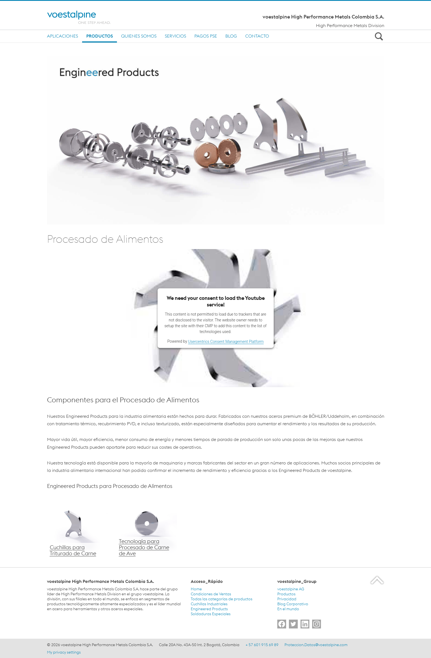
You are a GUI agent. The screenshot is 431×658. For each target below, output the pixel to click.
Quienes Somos (138, 36)
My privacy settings (64, 652)
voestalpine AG (290, 588)
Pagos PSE (205, 36)
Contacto (257, 36)
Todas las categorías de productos (221, 598)
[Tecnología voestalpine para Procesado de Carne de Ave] (146, 528)
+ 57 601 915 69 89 (261, 644)
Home (196, 588)
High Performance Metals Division (350, 25)
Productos (99, 36)
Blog (231, 36)
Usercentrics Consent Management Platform (225, 341)
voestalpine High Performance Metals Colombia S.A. (323, 17)
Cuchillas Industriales (209, 603)
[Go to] (281, 624)
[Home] (84, 17)
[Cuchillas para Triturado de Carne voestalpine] (77, 528)
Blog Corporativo (292, 603)
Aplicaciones (62, 36)
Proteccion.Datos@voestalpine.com (316, 644)
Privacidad (286, 598)
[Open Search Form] (378, 36)
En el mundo (288, 608)
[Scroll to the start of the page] (377, 580)
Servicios (175, 36)
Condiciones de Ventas (211, 593)
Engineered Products (209, 608)
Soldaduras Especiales (211, 613)
